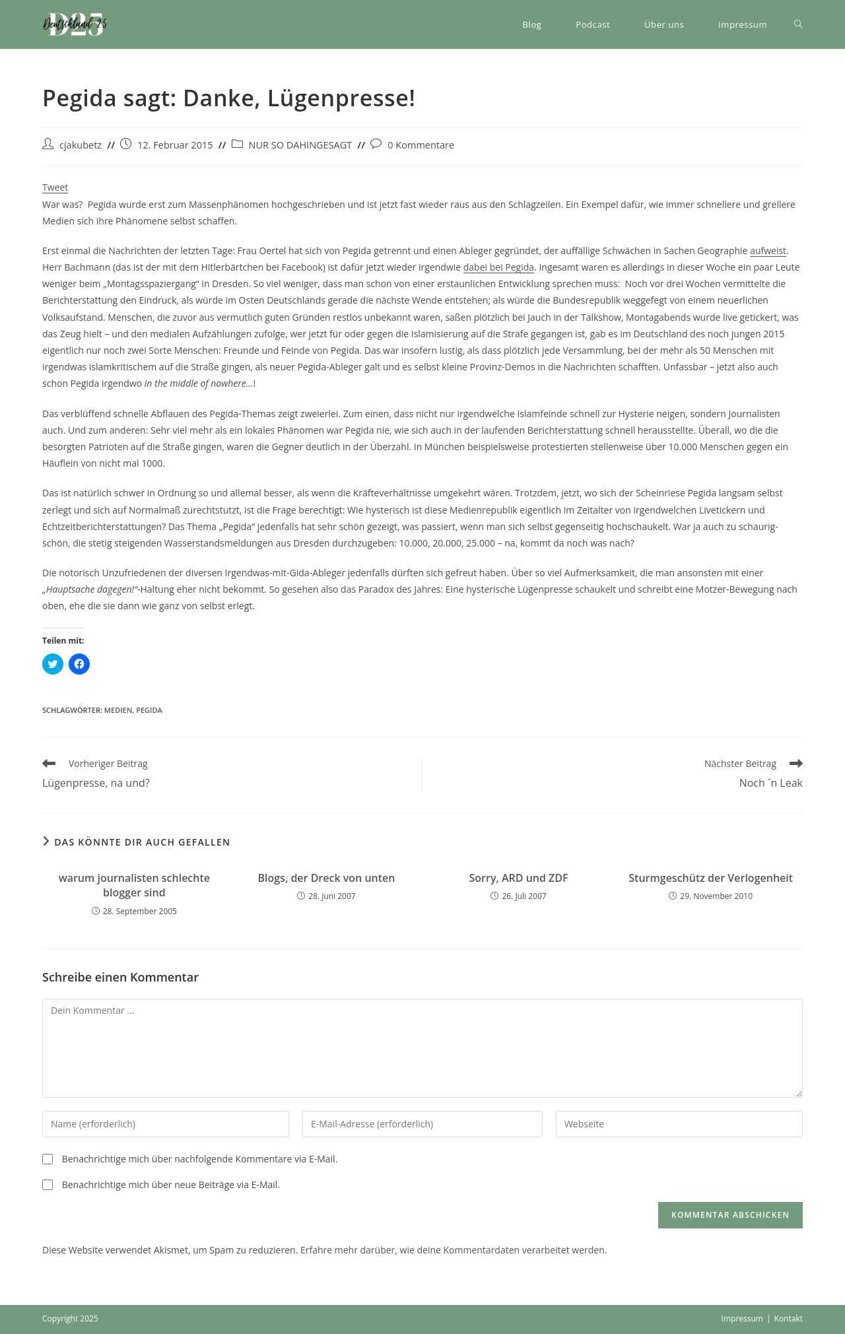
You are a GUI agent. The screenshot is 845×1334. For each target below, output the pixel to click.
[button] (75, 24)
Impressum (742, 1318)
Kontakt (788, 1318)
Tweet (55, 187)
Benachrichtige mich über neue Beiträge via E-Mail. (171, 1184)
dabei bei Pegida (498, 267)
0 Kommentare (421, 145)
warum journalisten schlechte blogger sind (134, 885)
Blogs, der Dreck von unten (326, 878)
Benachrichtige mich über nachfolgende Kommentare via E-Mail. (200, 1158)
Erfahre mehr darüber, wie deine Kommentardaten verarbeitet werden (452, 1250)
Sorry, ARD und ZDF (518, 878)
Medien (118, 710)
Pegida (149, 710)
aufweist (768, 250)
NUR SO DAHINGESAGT (301, 145)
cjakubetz (80, 145)
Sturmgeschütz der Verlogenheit (710, 878)
